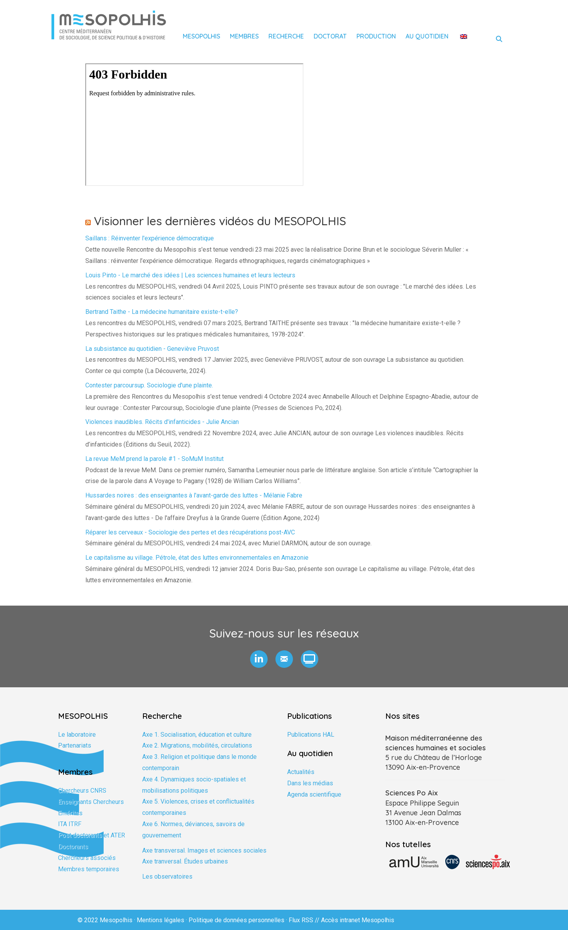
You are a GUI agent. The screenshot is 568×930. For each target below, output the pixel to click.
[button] (259, 659)
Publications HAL (310, 734)
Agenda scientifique (314, 794)
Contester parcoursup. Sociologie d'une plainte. (149, 385)
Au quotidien (427, 36)
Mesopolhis (201, 36)
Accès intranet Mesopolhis (357, 920)
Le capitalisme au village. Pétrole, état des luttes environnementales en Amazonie (197, 557)
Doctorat (330, 36)
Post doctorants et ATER (91, 835)
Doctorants (73, 846)
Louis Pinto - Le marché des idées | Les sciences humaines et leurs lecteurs (190, 275)
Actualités (300, 772)
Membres (244, 36)
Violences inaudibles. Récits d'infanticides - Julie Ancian (162, 422)
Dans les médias (310, 783)
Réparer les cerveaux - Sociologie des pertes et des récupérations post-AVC (190, 532)
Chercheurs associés (87, 858)
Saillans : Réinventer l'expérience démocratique (149, 238)
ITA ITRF (69, 824)
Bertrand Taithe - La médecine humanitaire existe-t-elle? (161, 311)
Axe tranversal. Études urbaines (185, 861)
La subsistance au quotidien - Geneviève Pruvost (152, 348)
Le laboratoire (77, 734)
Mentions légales (160, 920)
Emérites (70, 813)
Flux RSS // (305, 920)
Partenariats (74, 745)
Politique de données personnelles (236, 920)
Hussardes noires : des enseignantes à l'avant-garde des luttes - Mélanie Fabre (193, 495)
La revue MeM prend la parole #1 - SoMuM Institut (154, 458)
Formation (71, 756)
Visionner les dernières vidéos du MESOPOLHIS (220, 221)
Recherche (286, 36)
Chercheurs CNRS (82, 790)
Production (376, 36)
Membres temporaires (88, 869)
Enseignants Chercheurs (91, 802)
